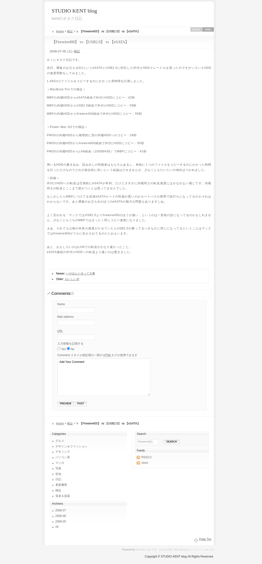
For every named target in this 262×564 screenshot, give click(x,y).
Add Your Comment (103, 377)
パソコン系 (62, 457)
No (72, 349)
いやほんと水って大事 (80, 273)
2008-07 (60, 510)
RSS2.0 (146, 457)
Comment (97, 355)
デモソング (62, 451)
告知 (58, 474)
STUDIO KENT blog (74, 11)
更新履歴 (61, 484)
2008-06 (60, 516)
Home (60, 31)
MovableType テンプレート (189, 549)
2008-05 (60, 521)
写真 (58, 468)
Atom (145, 463)
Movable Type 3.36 (146, 549)
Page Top (205, 539)
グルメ (59, 441)
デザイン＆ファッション (71, 446)
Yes (64, 349)
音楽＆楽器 (62, 496)
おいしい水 (72, 279)
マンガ (59, 463)
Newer (196, 29)
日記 (58, 479)
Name (61, 304)
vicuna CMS (165, 549)
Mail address (65, 316)
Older (208, 29)
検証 (70, 31)
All (57, 527)
